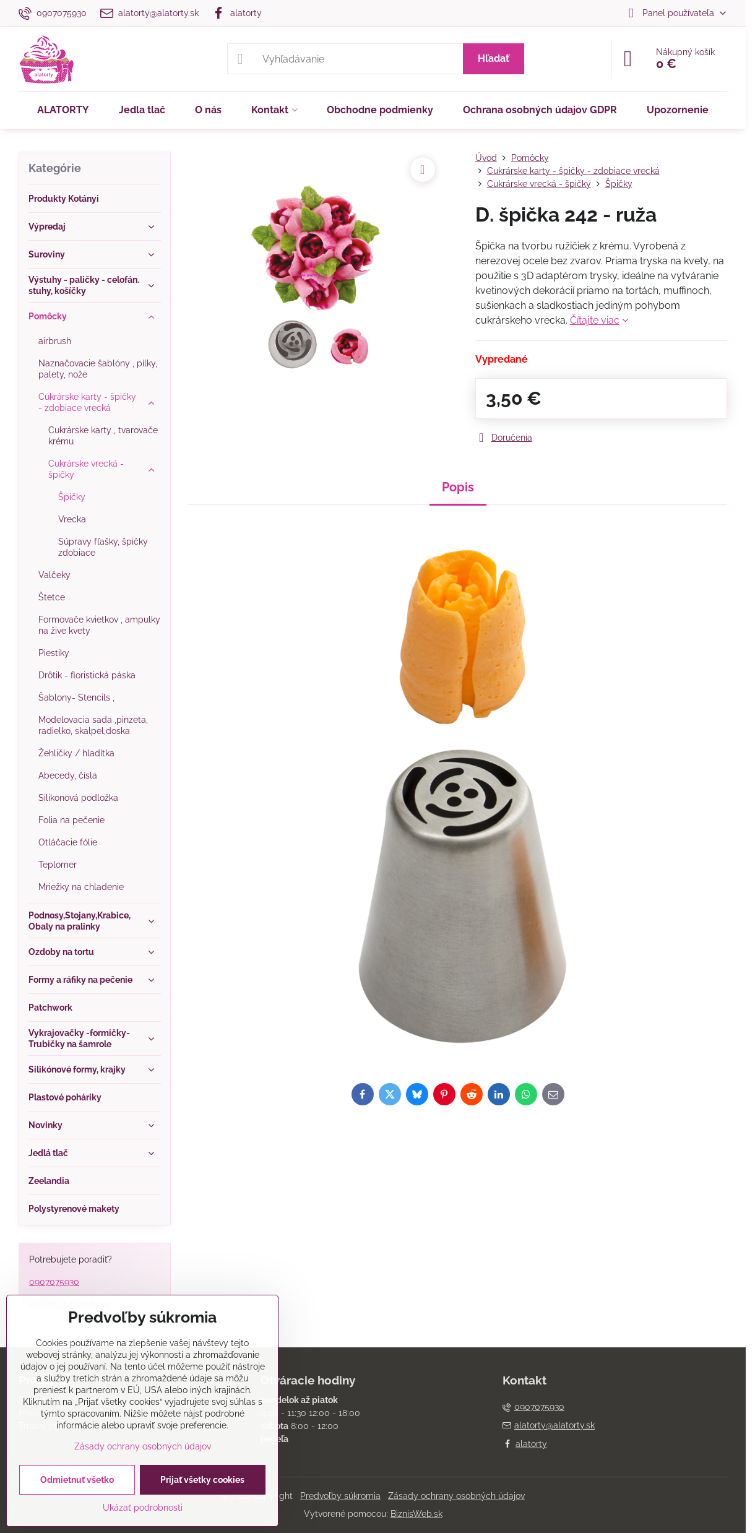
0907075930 (54, 1282)
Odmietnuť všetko (77, 1480)
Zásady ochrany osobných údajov (456, 1496)
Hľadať (493, 58)
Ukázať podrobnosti (143, 1508)
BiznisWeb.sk (416, 1514)
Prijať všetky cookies (202, 1480)
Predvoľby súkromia (340, 1496)
